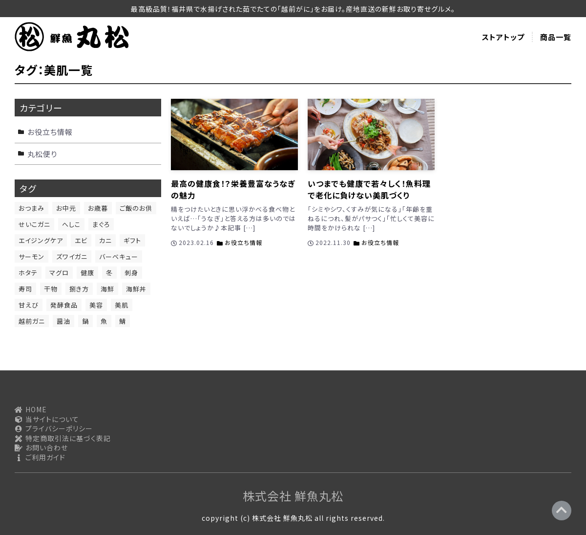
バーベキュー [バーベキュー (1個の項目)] (118, 256)
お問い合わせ (41, 447)
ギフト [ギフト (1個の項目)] (132, 240)
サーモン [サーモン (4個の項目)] (31, 256)
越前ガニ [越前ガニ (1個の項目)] (32, 321)
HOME (31, 409)
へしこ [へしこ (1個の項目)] (71, 224)
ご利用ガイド (40, 457)
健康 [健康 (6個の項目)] (87, 272)
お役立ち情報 (243, 242)
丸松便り (42, 154)
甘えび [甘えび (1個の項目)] (29, 305)
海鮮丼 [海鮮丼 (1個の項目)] (136, 288)
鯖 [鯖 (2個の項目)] (122, 321)
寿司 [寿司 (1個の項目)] (25, 288)
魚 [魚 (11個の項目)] (104, 321)
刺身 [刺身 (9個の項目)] (131, 272)
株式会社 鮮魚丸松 (293, 495)
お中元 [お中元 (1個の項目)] (66, 208)
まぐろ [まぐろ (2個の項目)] (101, 224)
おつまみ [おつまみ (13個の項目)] (31, 208)
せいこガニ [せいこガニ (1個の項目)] (34, 224)
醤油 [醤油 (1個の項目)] (63, 321)
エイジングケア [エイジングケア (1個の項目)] (41, 240)
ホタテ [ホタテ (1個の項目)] (28, 272)
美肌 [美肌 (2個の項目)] (121, 305)
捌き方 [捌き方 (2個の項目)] (79, 288)
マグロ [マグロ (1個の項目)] (59, 272)
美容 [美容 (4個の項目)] (96, 305)
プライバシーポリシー (54, 428)
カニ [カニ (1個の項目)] (105, 240)
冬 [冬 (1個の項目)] (109, 272)
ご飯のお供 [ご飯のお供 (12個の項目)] (136, 208)
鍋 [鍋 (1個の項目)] (85, 321)
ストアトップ (503, 37)
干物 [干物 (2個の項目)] (51, 288)
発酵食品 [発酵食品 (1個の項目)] (64, 305)
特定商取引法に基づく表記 (63, 438)
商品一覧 (555, 37)
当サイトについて (47, 419)
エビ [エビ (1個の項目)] (81, 240)
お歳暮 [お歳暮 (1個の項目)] (98, 208)
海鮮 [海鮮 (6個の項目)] (107, 288)
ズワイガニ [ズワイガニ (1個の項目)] (71, 256)
